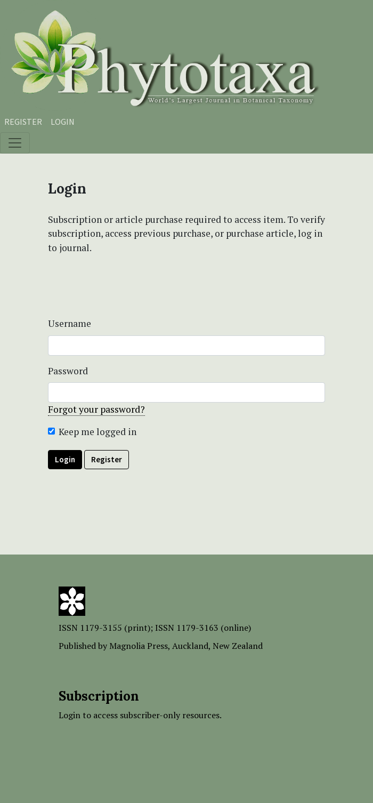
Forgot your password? (96, 409)
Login (63, 121)
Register (23, 121)
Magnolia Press (138, 646)
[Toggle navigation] (15, 143)
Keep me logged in (97, 431)
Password (68, 371)
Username (69, 323)
